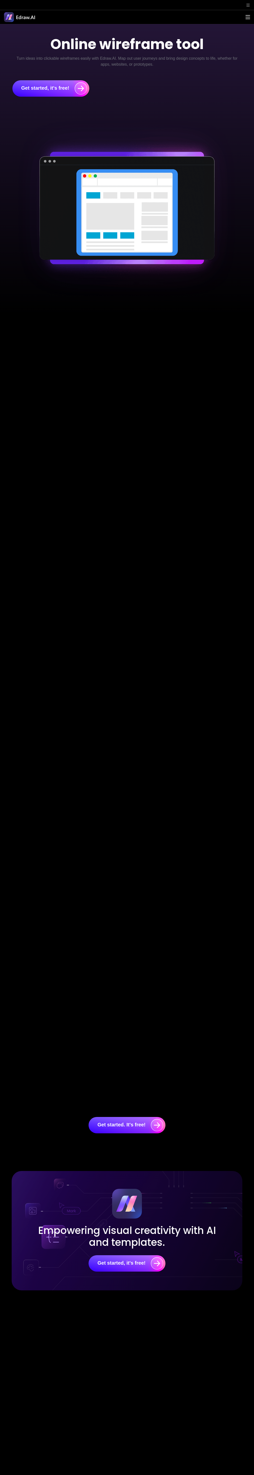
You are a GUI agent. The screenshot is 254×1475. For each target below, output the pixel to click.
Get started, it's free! (54, 88)
